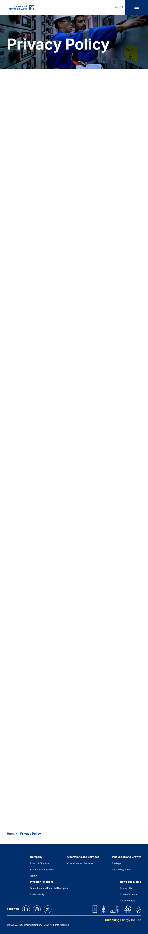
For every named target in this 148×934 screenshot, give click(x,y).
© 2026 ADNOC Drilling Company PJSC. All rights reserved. (38, 925)
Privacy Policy (30, 834)
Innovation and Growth (126, 857)
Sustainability (37, 895)
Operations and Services (80, 864)
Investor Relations (42, 882)
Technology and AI (121, 870)
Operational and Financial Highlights (49, 888)
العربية (119, 7)
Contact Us (126, 888)
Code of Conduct (129, 895)
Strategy (116, 864)
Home (11, 834)
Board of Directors (39, 864)
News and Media (130, 882)
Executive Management (42, 870)
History (33, 876)
